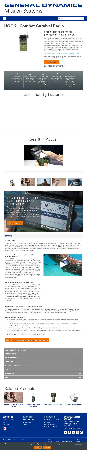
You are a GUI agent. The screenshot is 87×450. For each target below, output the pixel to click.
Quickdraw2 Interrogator (53, 404)
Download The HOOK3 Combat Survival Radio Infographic (27, 340)
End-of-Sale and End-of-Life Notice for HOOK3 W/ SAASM (61, 54)
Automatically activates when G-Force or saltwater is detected (16, 79)
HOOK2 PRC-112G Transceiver (33, 405)
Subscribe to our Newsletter (53, 66)
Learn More (78, 444)
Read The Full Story (15, 223)
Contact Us (52, 62)
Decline (47, 447)
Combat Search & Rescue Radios (13, 405)
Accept (38, 447)
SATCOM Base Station (73, 404)
